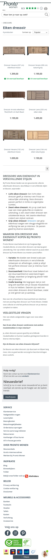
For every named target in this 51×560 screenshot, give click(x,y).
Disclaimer (8, 491)
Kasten (6, 514)
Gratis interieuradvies (12, 452)
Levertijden (8, 418)
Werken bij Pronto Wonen (14, 455)
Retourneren (8, 434)
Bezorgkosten (9, 421)
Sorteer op (26, 32)
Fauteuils (7, 505)
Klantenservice (33, 374)
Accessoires (8, 521)
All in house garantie (12, 440)
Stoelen (6, 508)
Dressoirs (7, 23)
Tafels (5, 511)
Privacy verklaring (11, 485)
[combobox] (25, 14)
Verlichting (8, 517)
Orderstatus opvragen (12, 427)
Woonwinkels (9, 449)
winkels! (25, 376)
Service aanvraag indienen (14, 431)
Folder (6, 472)
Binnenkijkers (9, 468)
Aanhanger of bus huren (13, 437)
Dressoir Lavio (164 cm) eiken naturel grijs (38, 150)
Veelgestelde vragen (11, 414)
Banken (6, 501)
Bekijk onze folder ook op (21, 476)
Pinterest (23, 533)
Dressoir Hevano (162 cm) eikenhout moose (14, 150)
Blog (5, 465)
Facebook (7, 533)
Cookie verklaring (10, 488)
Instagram (15, 533)
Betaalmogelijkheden (12, 424)
